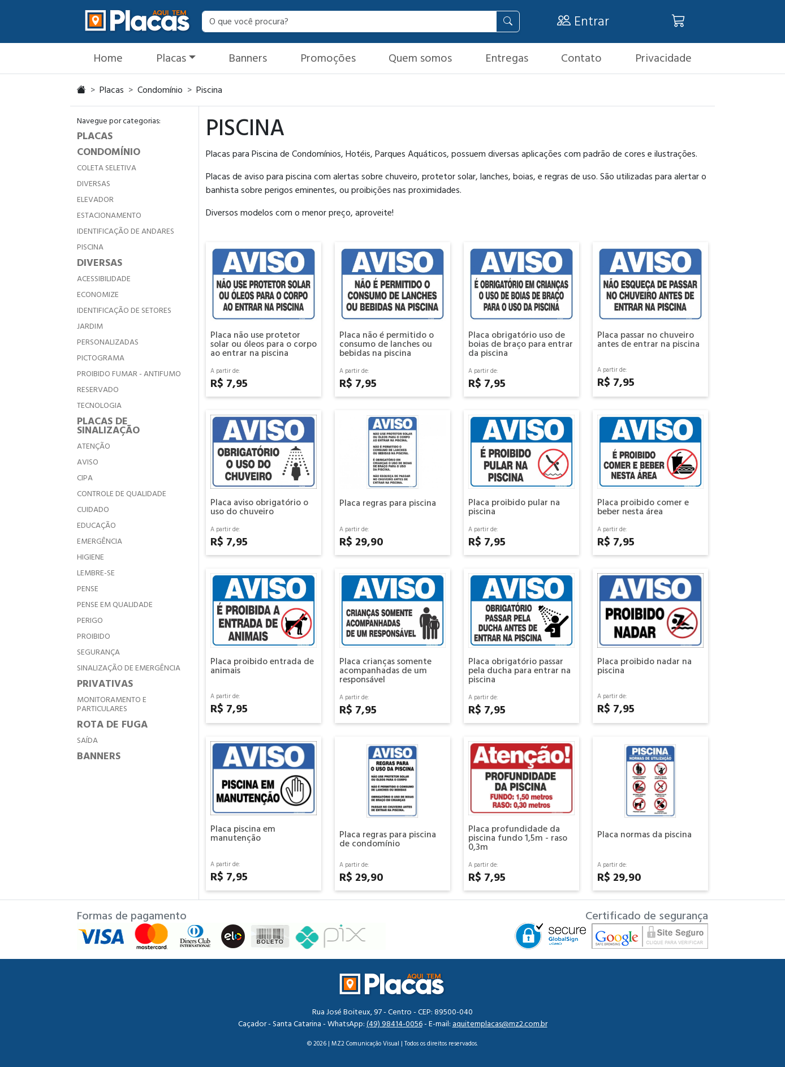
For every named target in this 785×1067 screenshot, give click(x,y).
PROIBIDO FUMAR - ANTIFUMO (129, 374)
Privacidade (663, 58)
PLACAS (95, 136)
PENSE (87, 589)
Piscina (209, 90)
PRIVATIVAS (105, 684)
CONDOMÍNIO (108, 152)
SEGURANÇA (98, 652)
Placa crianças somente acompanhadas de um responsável (385, 670)
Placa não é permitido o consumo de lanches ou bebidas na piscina (386, 344)
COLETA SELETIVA (106, 168)
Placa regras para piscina (387, 502)
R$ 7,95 (229, 383)
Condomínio (160, 90)
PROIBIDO (93, 636)
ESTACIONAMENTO (109, 215)
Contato (581, 58)
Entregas (506, 58)
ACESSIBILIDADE (104, 279)
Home (108, 58)
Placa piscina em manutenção (242, 833)
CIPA (85, 478)
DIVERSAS (93, 184)
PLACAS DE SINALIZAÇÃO (108, 425)
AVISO (87, 462)
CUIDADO (93, 509)
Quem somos (420, 58)
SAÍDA (87, 740)
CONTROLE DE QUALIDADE (121, 494)
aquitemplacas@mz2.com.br (499, 1024)
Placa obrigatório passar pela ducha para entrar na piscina (519, 670)
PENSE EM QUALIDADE (115, 604)
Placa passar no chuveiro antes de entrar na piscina (648, 339)
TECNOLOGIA (99, 405)
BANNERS (98, 756)
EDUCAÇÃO (96, 525)
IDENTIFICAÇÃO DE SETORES (124, 310)
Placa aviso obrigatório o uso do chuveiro (259, 507)
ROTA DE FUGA (112, 724)
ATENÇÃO (93, 446)
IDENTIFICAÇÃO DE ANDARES (125, 231)
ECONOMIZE (98, 294)
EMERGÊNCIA (99, 541)
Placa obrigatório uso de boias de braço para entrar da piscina (520, 344)
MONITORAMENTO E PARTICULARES (111, 704)
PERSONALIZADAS (108, 342)
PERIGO (90, 620)
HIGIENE (90, 557)
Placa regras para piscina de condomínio (387, 839)
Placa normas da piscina (644, 834)
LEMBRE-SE (96, 573)
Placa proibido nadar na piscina (644, 666)
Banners (247, 58)
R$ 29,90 (361, 542)
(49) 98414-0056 (394, 1024)
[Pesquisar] (508, 21)
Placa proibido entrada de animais (262, 666)
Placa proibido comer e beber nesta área (643, 507)
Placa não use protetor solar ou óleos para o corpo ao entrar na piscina (263, 344)
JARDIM (90, 326)
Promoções (328, 58)
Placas (171, 58)
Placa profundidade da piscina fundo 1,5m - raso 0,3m (517, 837)
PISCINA (90, 247)
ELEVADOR (95, 199)
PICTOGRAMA (100, 358)
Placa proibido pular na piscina (514, 507)
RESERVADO (98, 389)
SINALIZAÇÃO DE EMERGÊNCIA (128, 668)
